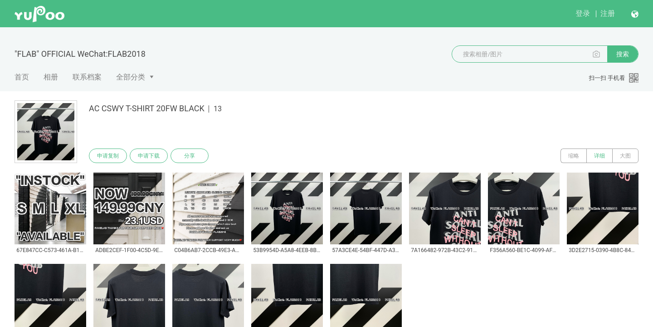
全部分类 (130, 77)
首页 (22, 77)
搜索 (622, 54)
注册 (607, 13)
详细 (599, 156)
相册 (51, 77)
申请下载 (149, 156)
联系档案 (87, 77)
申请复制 (108, 156)
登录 (582, 13)
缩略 (573, 156)
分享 (189, 156)
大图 (625, 156)
